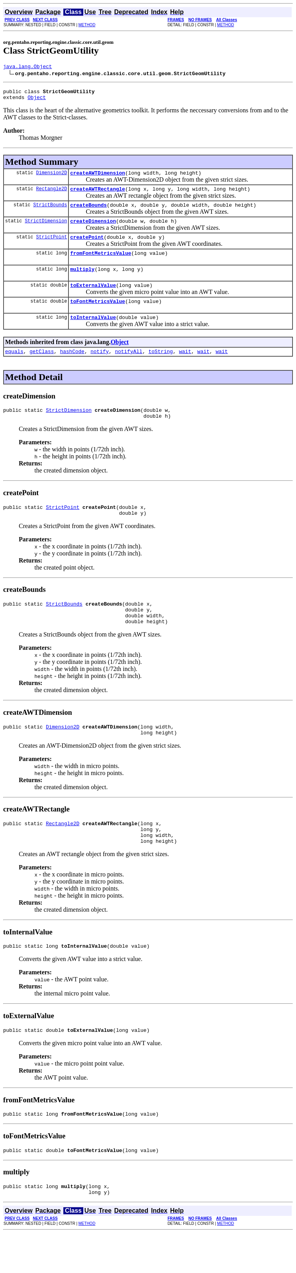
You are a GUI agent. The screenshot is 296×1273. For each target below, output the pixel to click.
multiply (82, 280)
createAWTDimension (97, 177)
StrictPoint (51, 246)
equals (14, 367)
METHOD (87, 25)
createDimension (93, 229)
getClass (41, 367)
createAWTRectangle (97, 194)
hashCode (72, 367)
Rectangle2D (51, 194)
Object (36, 100)
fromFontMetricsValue (100, 263)
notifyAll (128, 367)
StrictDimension (46, 228)
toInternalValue (93, 332)
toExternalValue (93, 297)
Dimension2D (51, 177)
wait (185, 367)
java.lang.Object (27, 67)
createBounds (88, 211)
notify (99, 367)
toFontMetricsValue (97, 315)
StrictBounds (50, 211)
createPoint (87, 246)
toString (161, 367)
